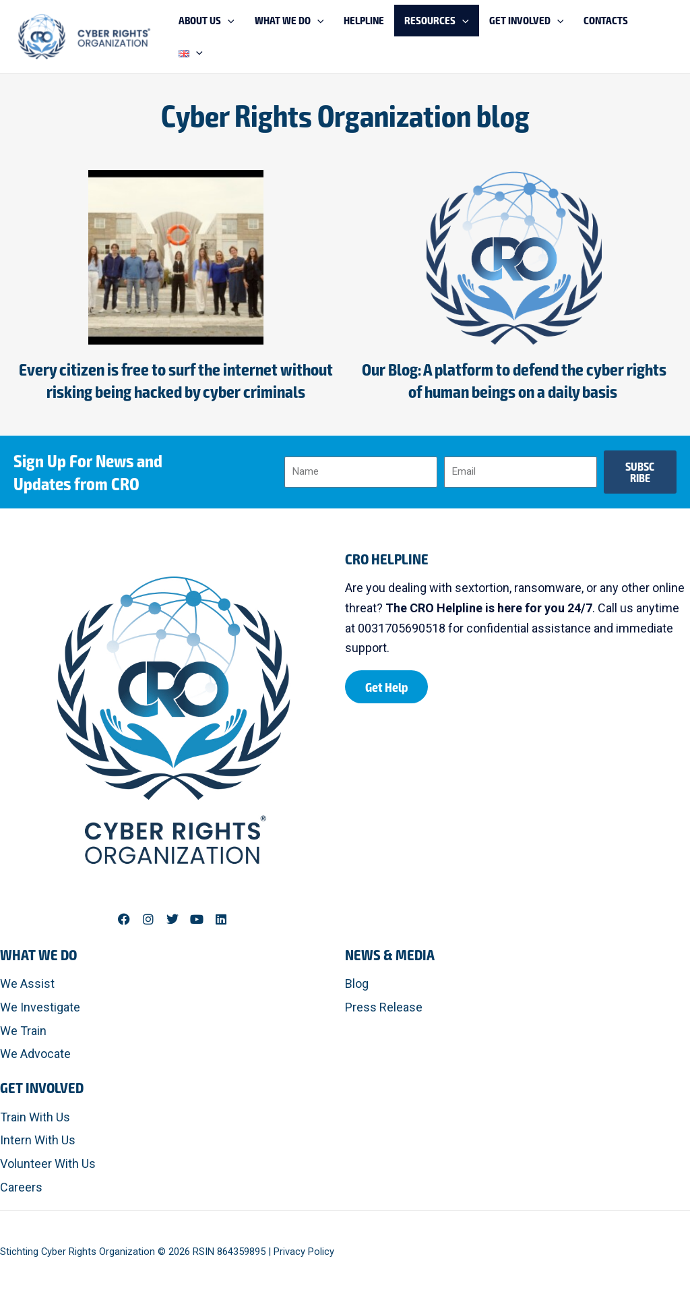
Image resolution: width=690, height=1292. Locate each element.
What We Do (38, 954)
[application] (289, 36)
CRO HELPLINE (387, 558)
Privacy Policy (304, 1251)
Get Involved (42, 1087)
